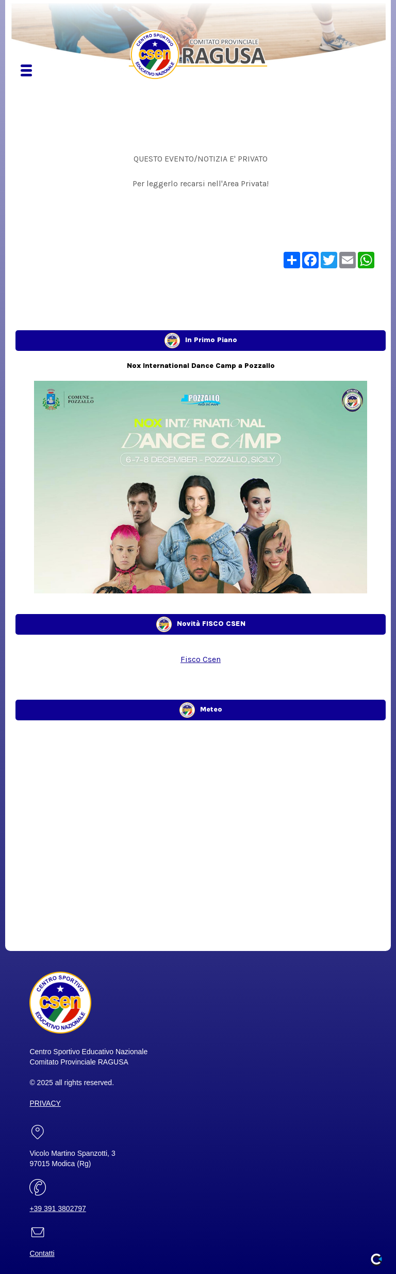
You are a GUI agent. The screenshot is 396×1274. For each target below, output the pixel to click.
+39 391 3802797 (57, 1208)
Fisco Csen (200, 659)
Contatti (41, 1253)
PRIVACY (44, 1103)
